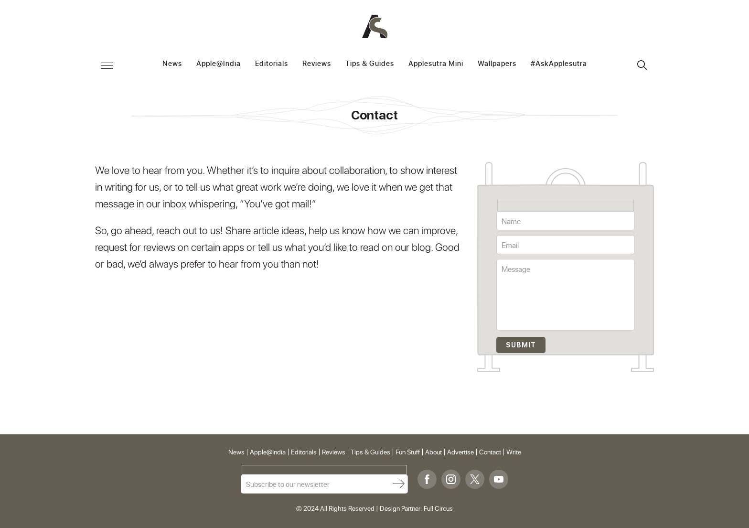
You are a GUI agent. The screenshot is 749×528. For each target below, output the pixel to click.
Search (642, 65)
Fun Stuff (408, 452)
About (433, 452)
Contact (490, 452)
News (172, 64)
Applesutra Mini (435, 64)
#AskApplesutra (559, 64)
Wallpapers (497, 64)
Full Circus (438, 508)
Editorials (271, 64)
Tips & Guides (369, 64)
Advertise (460, 452)
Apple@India (218, 64)
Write (513, 452)
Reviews (316, 64)
